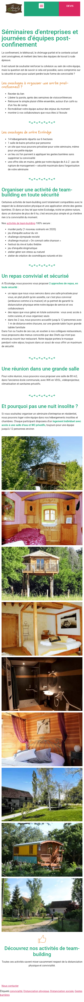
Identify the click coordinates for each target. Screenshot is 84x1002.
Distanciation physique (36, 991)
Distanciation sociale (62, 991)
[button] (41, 5)
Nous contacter (10, 985)
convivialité (16, 991)
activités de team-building (21, 223)
